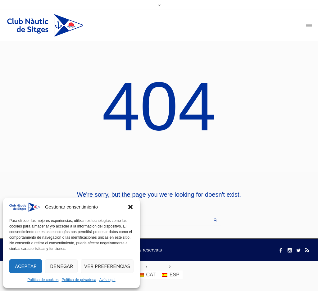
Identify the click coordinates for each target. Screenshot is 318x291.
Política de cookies (42, 280)
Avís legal (107, 280)
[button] (130, 207)
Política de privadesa (78, 280)
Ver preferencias (107, 266)
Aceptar (26, 266)
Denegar (61, 266)
